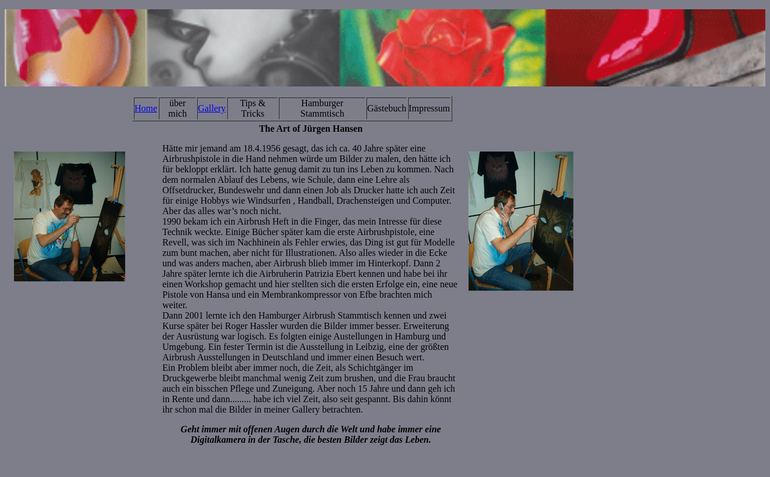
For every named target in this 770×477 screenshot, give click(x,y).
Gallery (212, 108)
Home (146, 108)
